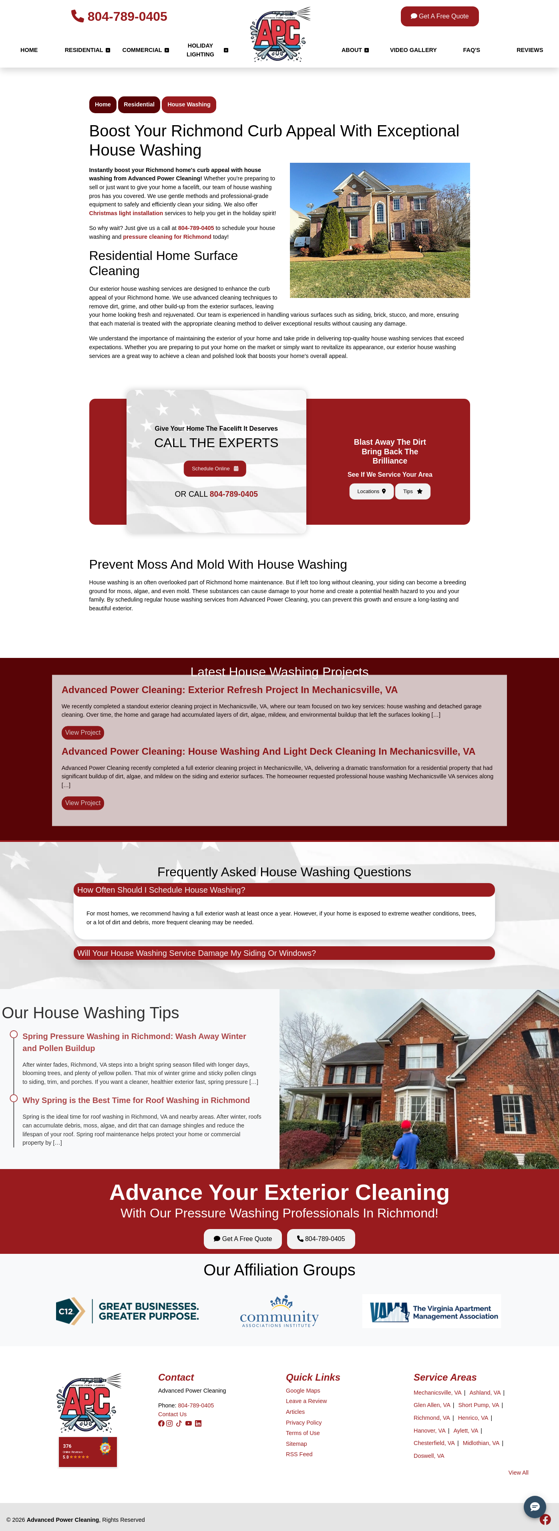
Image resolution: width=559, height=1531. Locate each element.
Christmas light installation (126, 213)
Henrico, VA (473, 1418)
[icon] (545, 1522)
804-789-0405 (119, 16)
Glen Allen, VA (432, 1405)
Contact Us (172, 1414)
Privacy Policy (304, 1422)
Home (103, 104)
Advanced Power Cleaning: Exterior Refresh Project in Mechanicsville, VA (230, 661)
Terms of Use (303, 1433)
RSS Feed (299, 1454)
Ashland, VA (485, 1392)
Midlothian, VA (481, 1443)
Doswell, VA (429, 1456)
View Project (83, 703)
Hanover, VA (430, 1430)
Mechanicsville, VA (438, 1392)
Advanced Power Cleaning (63, 1520)
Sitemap (296, 1444)
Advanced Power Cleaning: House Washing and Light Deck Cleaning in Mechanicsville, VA (269, 722)
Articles (295, 1412)
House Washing (188, 104)
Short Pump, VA (478, 1405)
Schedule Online (216, 462)
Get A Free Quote (440, 16)
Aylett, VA (465, 1430)
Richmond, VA (432, 1418)
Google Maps (303, 1390)
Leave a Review (306, 1401)
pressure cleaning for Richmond (167, 237)
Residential (139, 104)
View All (519, 1472)
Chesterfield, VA (434, 1443)
